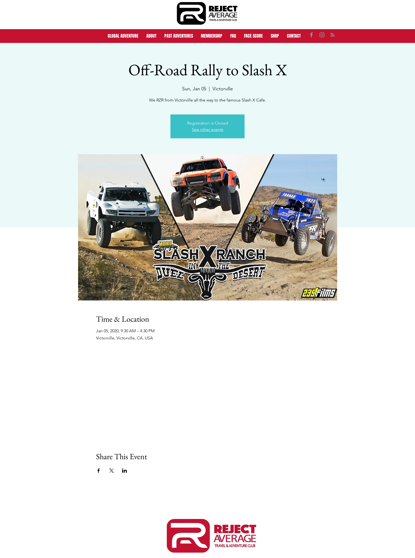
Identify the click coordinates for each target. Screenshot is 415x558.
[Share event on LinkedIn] (124, 470)
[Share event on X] (111, 470)
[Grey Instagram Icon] (322, 35)
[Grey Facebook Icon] (311, 35)
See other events (207, 129)
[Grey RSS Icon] (332, 35)
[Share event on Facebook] (98, 470)
